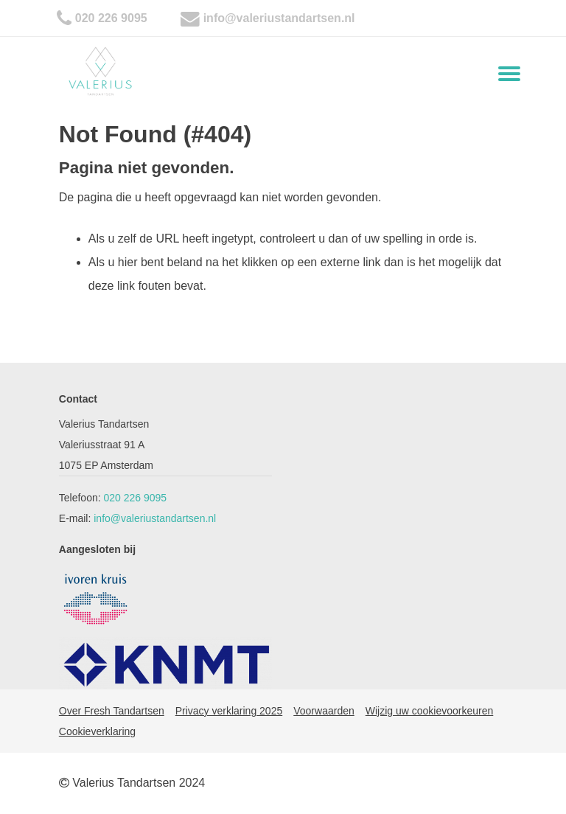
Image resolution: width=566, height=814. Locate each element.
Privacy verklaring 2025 (229, 711)
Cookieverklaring (97, 731)
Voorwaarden (323, 711)
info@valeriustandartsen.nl (279, 18)
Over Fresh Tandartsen (111, 711)
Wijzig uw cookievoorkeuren (430, 711)
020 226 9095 (111, 18)
